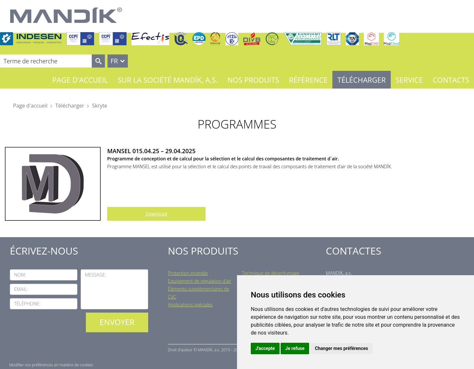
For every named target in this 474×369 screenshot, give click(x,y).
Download (156, 214)
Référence (308, 80)
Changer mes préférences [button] (341, 348)
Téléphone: (27, 303)
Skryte (99, 105)
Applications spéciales (190, 304)
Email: (21, 289)
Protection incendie (188, 273)
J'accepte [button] (265, 348)
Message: (95, 275)
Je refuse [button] (295, 348)
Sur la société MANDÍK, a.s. (168, 80)
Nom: (20, 275)
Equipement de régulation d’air (199, 281)
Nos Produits (253, 80)
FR (114, 60)
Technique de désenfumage (270, 273)
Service (409, 80)
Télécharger (361, 80)
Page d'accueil (80, 80)
